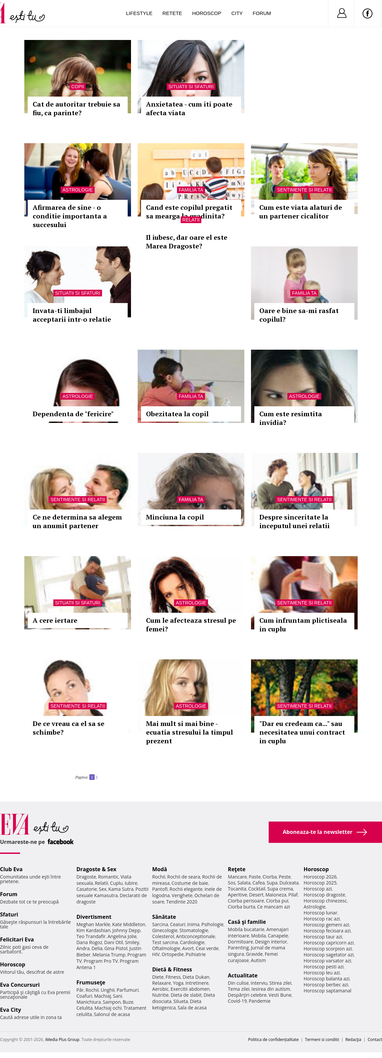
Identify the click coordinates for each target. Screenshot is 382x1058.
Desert (256, 894)
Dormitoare (240, 941)
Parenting (238, 947)
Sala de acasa (192, 1007)
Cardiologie (192, 942)
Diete (157, 977)
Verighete (182, 895)
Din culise (238, 983)
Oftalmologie (166, 948)
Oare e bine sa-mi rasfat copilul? (299, 315)
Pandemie (260, 1001)
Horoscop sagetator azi (329, 954)
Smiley (132, 942)
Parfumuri (128, 990)
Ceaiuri (177, 924)
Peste (285, 877)
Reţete (237, 869)
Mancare (237, 877)
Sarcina (160, 924)
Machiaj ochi (108, 1008)
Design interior (271, 941)
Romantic (108, 877)
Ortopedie (173, 954)
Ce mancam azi (273, 906)
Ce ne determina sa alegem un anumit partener (77, 521)
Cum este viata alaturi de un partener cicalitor (300, 211)
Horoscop (206, 13)
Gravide (254, 954)
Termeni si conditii (322, 1039)
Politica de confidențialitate (273, 1039)
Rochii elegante (186, 889)
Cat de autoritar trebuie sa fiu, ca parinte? (76, 108)
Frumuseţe (90, 982)
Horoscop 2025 (320, 883)
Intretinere (197, 983)
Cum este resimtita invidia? (290, 418)
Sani (117, 996)
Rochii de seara (183, 877)
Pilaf (293, 894)
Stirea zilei (280, 983)
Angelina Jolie (122, 936)
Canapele (278, 935)
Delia (96, 948)
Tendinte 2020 (181, 901)
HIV (156, 954)
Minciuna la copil (175, 517)
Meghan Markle (93, 924)
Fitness (173, 977)
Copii (77, 86)
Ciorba (270, 877)
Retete (172, 13)
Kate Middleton (128, 924)
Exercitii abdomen (190, 989)
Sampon (112, 1002)
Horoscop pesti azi (324, 966)
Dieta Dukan (196, 977)
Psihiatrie (196, 954)
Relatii (191, 219)
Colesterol (163, 936)
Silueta (180, 1001)
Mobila (258, 935)
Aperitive (237, 894)
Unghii (108, 990)
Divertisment (93, 916)
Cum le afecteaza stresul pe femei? (191, 624)
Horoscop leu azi (322, 972)
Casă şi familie (247, 921)
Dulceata (288, 883)
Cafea (258, 883)
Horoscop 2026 (320, 877)
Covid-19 (237, 1001)
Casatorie (86, 889)
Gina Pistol (115, 948)
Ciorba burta (241, 906)
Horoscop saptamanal (327, 990)
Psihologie (212, 924)
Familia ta (191, 189)
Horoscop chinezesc (325, 900)
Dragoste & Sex (96, 869)
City (237, 13)
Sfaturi (9, 914)
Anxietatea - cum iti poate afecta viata (189, 108)
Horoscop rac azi (322, 918)
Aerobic (160, 989)
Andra (83, 948)
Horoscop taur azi (323, 936)
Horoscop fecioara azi (327, 930)
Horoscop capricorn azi (329, 942)
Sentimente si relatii (304, 189)
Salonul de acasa (112, 1014)
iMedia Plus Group (62, 1039)
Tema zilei (239, 989)
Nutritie (160, 995)
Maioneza (275, 894)
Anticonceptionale (195, 936)
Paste (255, 877)
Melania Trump (109, 954)
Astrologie (77, 189)
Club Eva (11, 869)
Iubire (131, 883)
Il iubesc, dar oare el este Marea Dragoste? (186, 241)
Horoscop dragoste (324, 894)
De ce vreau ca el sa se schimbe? (68, 728)
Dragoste (86, 877)
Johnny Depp (126, 930)
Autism (258, 960)
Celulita (84, 1008)
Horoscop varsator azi (327, 960)
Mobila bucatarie (246, 929)
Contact (375, 1039)
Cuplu (116, 883)
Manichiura (88, 1002)
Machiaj (102, 996)
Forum (262, 13)
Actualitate (243, 975)
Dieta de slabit (186, 995)
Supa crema (280, 888)
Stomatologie (193, 930)
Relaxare (161, 983)
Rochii (92, 990)
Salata (244, 883)
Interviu (259, 983)
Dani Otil (113, 942)
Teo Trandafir (91, 936)
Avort (188, 948)
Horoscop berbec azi (326, 984)
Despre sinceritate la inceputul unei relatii (294, 521)
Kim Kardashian (93, 930)
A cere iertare (55, 620)
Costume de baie (189, 883)
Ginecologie (164, 930)
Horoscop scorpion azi (328, 948)
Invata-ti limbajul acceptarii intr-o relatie (72, 315)
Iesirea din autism (270, 989)
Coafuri (84, 996)
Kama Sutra (120, 889)
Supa (272, 883)
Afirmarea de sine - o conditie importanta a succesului (70, 216)
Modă (159, 869)
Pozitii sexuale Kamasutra (112, 892)
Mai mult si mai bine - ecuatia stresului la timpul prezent (189, 732)
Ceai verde (207, 948)
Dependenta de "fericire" (73, 413)
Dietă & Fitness (172, 969)
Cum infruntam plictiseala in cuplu (303, 624)
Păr (80, 990)
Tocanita (237, 888)
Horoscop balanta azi (326, 978)
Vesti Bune (280, 995)
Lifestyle (139, 13)
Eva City (10, 1009)
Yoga (178, 983)
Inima (193, 924)
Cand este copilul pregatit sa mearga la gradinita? (189, 211)
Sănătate (164, 916)
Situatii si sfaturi (191, 86)
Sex (103, 889)
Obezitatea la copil (177, 413)
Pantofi (159, 889)
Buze (128, 1002)
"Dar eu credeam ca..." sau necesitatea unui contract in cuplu (302, 732)
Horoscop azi (318, 888)
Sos (232, 883)
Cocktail (256, 888)
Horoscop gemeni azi (326, 924)
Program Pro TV (101, 961)
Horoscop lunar (320, 912)
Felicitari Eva (17, 939)
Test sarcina (165, 942)
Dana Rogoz (89, 942)
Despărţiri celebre (247, 995)
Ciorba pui (277, 900)
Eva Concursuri (20, 984)
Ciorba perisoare (246, 900)
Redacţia (353, 1039)
